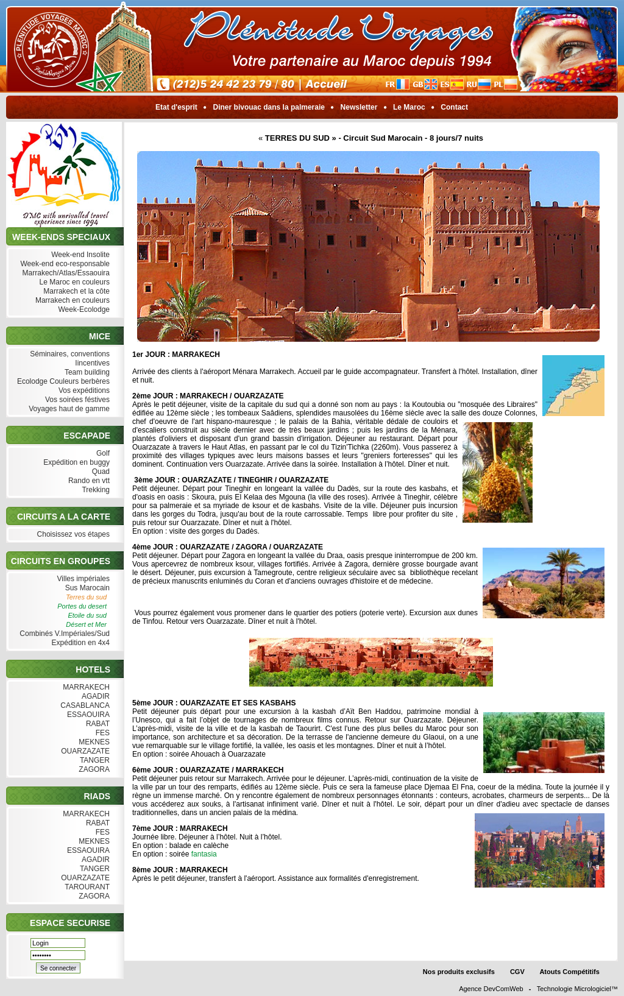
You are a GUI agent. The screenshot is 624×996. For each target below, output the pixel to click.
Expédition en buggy (75, 462)
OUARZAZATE (84, 751)
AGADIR (94, 696)
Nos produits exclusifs (459, 971)
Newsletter (358, 107)
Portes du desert (82, 606)
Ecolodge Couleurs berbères (62, 381)
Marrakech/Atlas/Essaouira (65, 273)
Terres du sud (86, 597)
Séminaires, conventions (68, 354)
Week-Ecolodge (82, 309)
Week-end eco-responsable (64, 264)
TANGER (93, 760)
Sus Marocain (86, 588)
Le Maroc (409, 107)
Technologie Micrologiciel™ (577, 988)
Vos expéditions (83, 390)
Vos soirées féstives (76, 399)
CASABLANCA (84, 705)
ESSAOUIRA (87, 714)
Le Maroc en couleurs (73, 282)
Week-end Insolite (79, 255)
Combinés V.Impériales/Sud (63, 633)
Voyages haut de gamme (68, 409)
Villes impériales (82, 579)
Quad (99, 471)
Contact (454, 107)
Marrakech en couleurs (71, 300)
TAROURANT (86, 887)
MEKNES (93, 742)
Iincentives (91, 363)
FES (101, 733)
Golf (102, 453)
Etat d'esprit (177, 107)
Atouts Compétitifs (569, 971)
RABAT (96, 724)
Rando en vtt (88, 481)
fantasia (204, 854)
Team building (86, 372)
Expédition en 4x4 (79, 643)
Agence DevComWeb (491, 988)
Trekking (94, 490)
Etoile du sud (87, 615)
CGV (517, 971)
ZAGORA (93, 769)
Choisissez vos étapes (72, 534)
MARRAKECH (85, 687)
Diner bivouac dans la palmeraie (269, 107)
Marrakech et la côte (75, 291)
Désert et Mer (86, 624)
